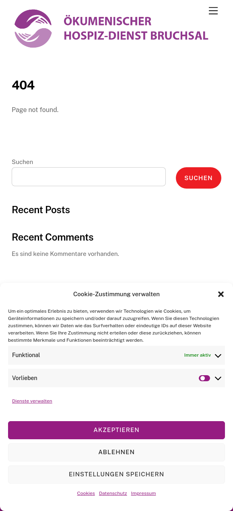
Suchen (22, 161)
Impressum (143, 493)
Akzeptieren (116, 429)
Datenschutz (113, 493)
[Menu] (213, 11)
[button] (221, 294)
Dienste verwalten (32, 401)
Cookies (86, 493)
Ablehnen (116, 452)
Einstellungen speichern (116, 474)
